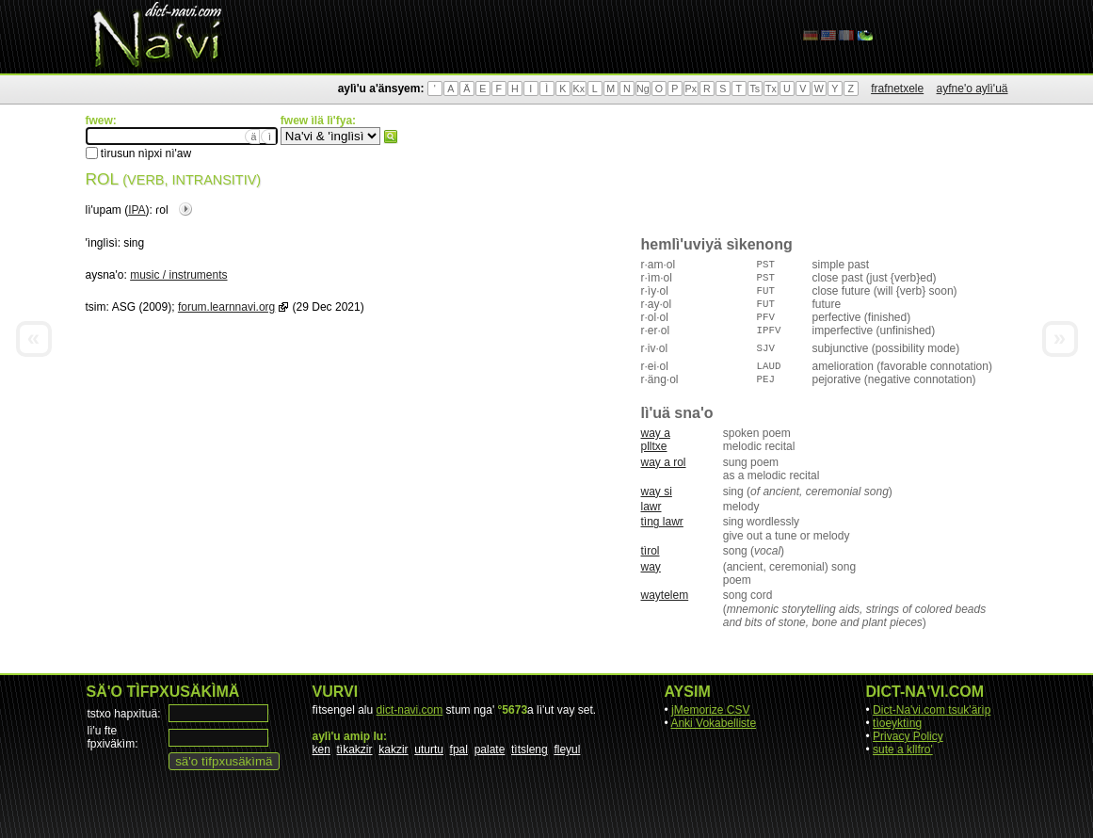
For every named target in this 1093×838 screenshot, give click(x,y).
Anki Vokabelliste (713, 723)
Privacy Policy (908, 736)
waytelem (665, 595)
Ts (754, 88)
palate (490, 749)
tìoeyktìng (897, 723)
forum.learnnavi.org (226, 307)
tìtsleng (529, 749)
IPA (136, 210)
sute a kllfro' (903, 749)
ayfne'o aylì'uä (972, 88)
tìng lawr (662, 521)
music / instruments (178, 275)
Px (691, 88)
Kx (579, 88)
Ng (643, 88)
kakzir (393, 749)
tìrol (650, 550)
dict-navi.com (410, 710)
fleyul (567, 749)
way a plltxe (655, 440)
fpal (459, 749)
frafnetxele (897, 88)
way (651, 566)
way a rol (663, 462)
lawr (651, 506)
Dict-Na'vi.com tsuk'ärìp (931, 710)
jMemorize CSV (710, 710)
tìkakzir (355, 749)
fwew (390, 136)
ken (321, 749)
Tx (771, 88)
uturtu (428, 749)
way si (656, 491)
